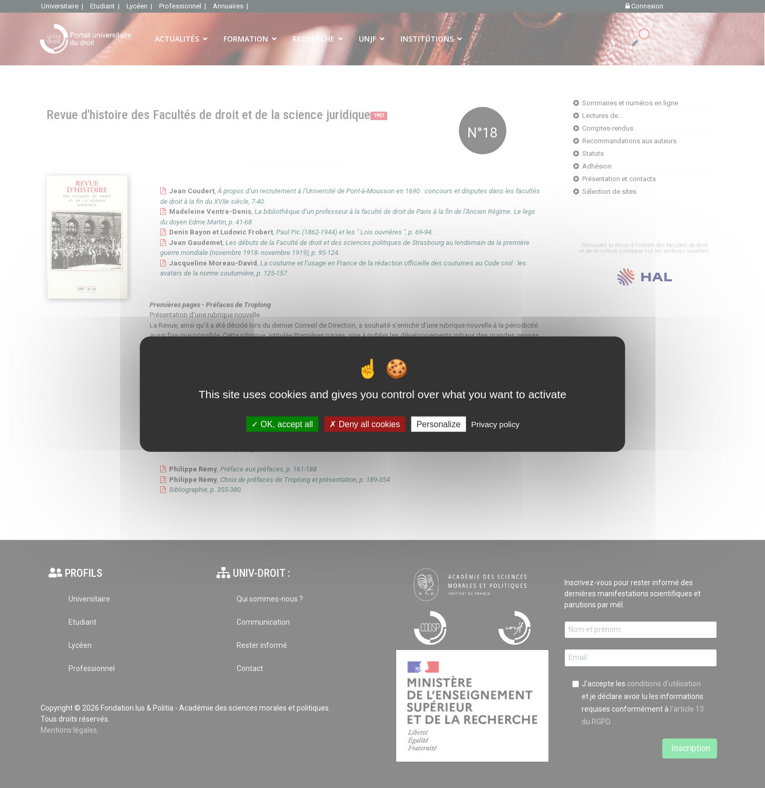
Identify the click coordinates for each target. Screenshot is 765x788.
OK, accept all (282, 423)
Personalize (438, 423)
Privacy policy (495, 423)
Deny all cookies (364, 423)
